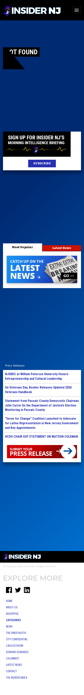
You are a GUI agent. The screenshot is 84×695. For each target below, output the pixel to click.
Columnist (12, 658)
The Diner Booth (16, 633)
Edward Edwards (17, 652)
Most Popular (22, 247)
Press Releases (15, 365)
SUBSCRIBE (42, 163)
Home (9, 601)
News (9, 626)
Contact (11, 671)
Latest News (61, 248)
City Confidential (17, 639)
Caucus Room (14, 645)
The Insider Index (16, 677)
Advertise (12, 613)
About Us (12, 607)
